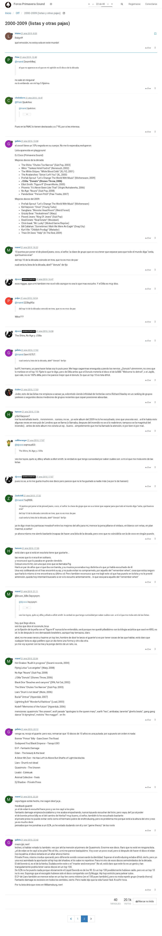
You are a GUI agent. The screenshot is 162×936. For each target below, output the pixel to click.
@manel (19, 61)
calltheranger (21, 440)
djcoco (18, 279)
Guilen (18, 390)
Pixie (17, 57)
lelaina (18, 33)
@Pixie (18, 102)
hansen (18, 412)
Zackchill (19, 496)
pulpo (17, 298)
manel (17, 247)
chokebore (20, 98)
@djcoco (19, 444)
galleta (18, 141)
